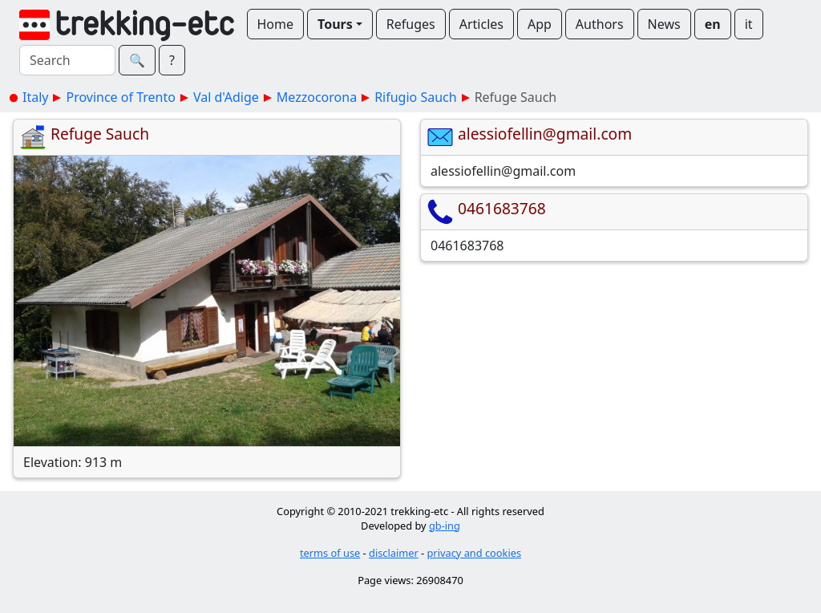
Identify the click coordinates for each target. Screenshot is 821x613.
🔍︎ (137, 60)
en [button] (713, 24)
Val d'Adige (226, 97)
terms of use (330, 553)
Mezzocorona (317, 97)
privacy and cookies (474, 553)
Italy (35, 97)
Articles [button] (481, 24)
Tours (335, 24)
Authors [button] (600, 24)
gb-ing (444, 525)
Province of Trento (120, 97)
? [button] (172, 60)
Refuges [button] (410, 24)
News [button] (664, 24)
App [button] (540, 24)
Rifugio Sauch (415, 97)
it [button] (749, 24)
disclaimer (394, 553)
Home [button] (275, 24)
